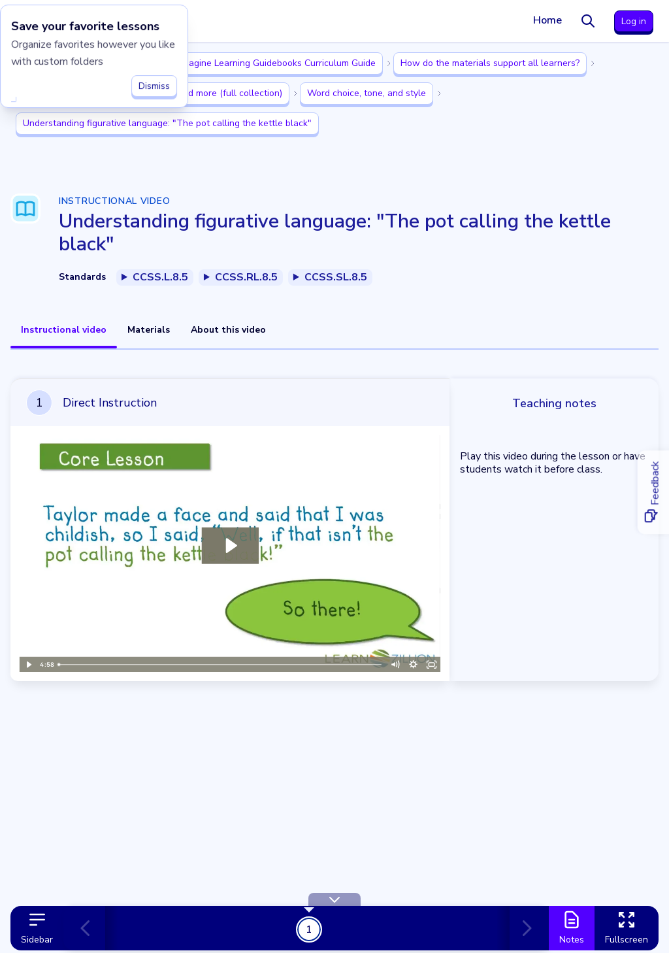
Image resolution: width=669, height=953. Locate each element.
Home (547, 20)
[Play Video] (28, 665)
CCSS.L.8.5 (160, 277)
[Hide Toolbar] (334, 899)
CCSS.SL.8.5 (335, 277)
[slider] (220, 665)
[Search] (588, 21)
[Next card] (524, 928)
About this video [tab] (228, 330)
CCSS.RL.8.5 (246, 277)
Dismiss (154, 82)
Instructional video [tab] (63, 330)
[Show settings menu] (413, 665)
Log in (633, 21)
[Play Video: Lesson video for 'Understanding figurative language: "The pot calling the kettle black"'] (230, 545)
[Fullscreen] (432, 665)
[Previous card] (91, 928)
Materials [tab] (148, 330)
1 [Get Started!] (309, 929)
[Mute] (395, 665)
